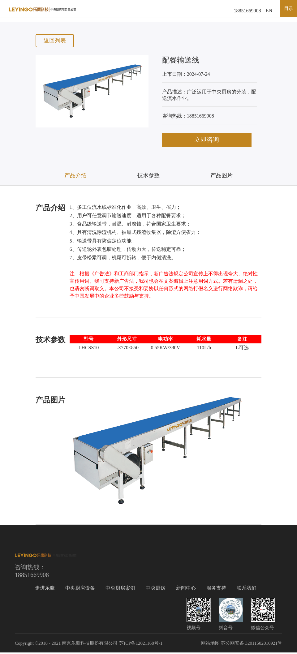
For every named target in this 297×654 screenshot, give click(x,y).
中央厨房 (156, 589)
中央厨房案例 (120, 589)
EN (269, 10)
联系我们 (246, 589)
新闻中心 (186, 589)
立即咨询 (209, 141)
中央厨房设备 (80, 589)
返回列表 (55, 41)
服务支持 (216, 589)
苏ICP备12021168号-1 (140, 644)
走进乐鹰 (45, 589)
